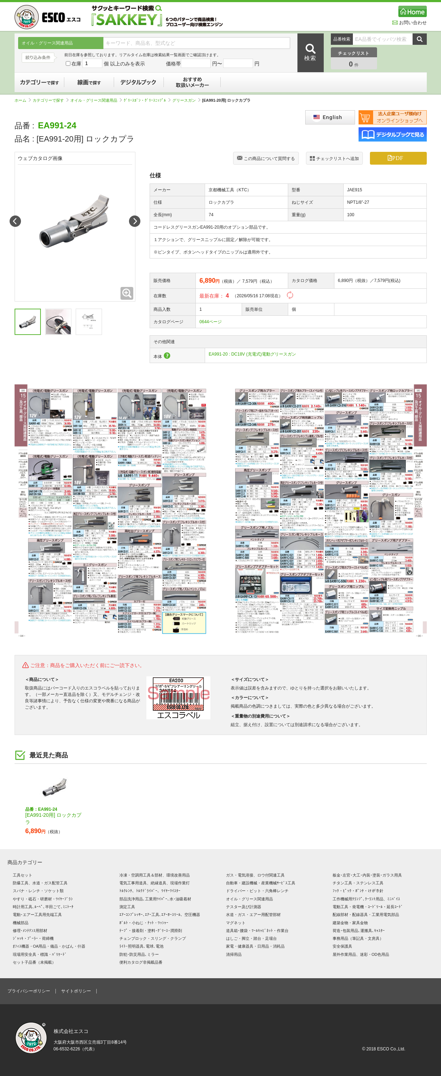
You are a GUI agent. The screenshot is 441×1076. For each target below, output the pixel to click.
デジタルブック (139, 82)
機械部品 (20, 923)
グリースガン (186, 100)
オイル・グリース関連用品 (96, 100)
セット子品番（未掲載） (34, 962)
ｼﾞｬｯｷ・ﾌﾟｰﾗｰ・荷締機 (33, 938)
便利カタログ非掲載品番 (140, 962)
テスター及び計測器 (243, 907)
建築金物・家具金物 (350, 923)
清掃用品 (234, 954)
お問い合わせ (409, 22)
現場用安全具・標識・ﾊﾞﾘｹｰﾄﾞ (40, 954)
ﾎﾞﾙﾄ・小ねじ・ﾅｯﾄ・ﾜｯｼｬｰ (143, 923)
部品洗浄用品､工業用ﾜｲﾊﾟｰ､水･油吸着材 (155, 899)
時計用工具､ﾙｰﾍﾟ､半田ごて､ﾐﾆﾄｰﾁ (43, 907)
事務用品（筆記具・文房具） (358, 938)
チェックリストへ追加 (334, 158)
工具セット (22, 875)
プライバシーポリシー (28, 991)
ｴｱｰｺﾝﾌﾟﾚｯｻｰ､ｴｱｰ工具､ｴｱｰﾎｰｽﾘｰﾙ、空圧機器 (159, 914)
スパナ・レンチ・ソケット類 (38, 891)
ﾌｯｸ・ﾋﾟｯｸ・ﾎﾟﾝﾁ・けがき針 (358, 891)
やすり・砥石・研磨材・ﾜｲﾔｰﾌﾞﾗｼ (43, 899)
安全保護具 (342, 946)
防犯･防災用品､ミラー (139, 954)
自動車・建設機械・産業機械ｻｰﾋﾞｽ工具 (260, 883)
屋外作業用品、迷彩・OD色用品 (361, 954)
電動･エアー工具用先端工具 (37, 914)
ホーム (23, 100)
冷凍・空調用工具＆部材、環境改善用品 (154, 875)
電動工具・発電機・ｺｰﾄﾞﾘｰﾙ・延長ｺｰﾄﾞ (368, 907)
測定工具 (127, 907)
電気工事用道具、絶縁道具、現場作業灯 (154, 883)
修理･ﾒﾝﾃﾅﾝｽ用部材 (30, 930)
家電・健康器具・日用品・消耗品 (255, 946)
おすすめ (192, 82)
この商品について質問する (266, 159)
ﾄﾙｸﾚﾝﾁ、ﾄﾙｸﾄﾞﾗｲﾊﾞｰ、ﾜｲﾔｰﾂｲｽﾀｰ (150, 891)
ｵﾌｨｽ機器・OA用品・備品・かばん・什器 (49, 946)
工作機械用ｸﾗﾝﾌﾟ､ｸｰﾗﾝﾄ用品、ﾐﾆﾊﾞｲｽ (366, 899)
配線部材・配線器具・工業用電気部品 (366, 914)
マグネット (236, 923)
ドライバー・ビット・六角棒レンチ (257, 891)
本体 (162, 356)
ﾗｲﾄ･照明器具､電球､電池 (141, 946)
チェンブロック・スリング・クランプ (152, 938)
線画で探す (89, 82)
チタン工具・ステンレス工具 (358, 883)
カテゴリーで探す (39, 82)
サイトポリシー (76, 991)
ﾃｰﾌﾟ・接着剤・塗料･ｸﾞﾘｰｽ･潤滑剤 (150, 930)
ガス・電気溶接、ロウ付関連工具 (255, 875)
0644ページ (210, 321)
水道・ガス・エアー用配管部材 (253, 914)
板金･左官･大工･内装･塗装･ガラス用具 (367, 875)
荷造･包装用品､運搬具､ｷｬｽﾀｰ (359, 930)
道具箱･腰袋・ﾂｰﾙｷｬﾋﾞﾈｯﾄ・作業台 (257, 930)
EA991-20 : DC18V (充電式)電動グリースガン (252, 354)
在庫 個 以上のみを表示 (105, 63)
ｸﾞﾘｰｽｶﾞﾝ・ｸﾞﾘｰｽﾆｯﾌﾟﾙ (147, 100)
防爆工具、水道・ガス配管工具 (40, 883)
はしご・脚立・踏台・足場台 (251, 938)
